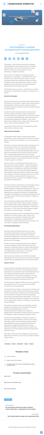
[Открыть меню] (41, 4)
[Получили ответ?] (41, 432)
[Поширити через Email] (27, 58)
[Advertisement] (22, 34)
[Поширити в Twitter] (5, 58)
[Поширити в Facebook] (9, 58)
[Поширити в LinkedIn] (14, 58)
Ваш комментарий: (10, 388)
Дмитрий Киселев (24, 53)
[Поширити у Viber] (22, 58)
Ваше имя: (7, 376)
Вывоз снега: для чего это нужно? (14, 360)
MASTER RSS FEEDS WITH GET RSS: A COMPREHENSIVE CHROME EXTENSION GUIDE (21, 365)
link (5, 340)
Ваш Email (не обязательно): (12, 382)
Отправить (8, 399)
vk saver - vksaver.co (11, 356)
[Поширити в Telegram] (18, 58)
